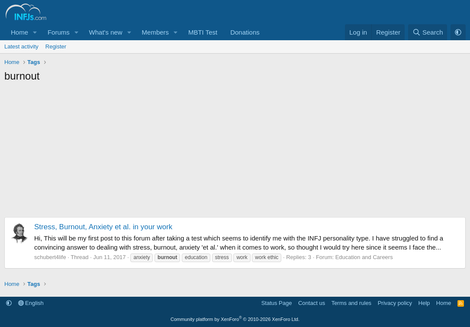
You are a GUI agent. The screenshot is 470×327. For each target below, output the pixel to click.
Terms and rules (351, 303)
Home (19, 32)
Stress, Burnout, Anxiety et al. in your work (103, 227)
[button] (35, 32)
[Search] (427, 32)
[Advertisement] (235, 152)
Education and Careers (364, 257)
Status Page (276, 303)
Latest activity (21, 46)
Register (55, 46)
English (31, 303)
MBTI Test (202, 32)
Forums (59, 32)
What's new (105, 32)
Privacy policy (395, 303)
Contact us (311, 303)
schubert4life (50, 257)
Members (155, 32)
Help (424, 303)
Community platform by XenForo (235, 319)
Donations (245, 32)
